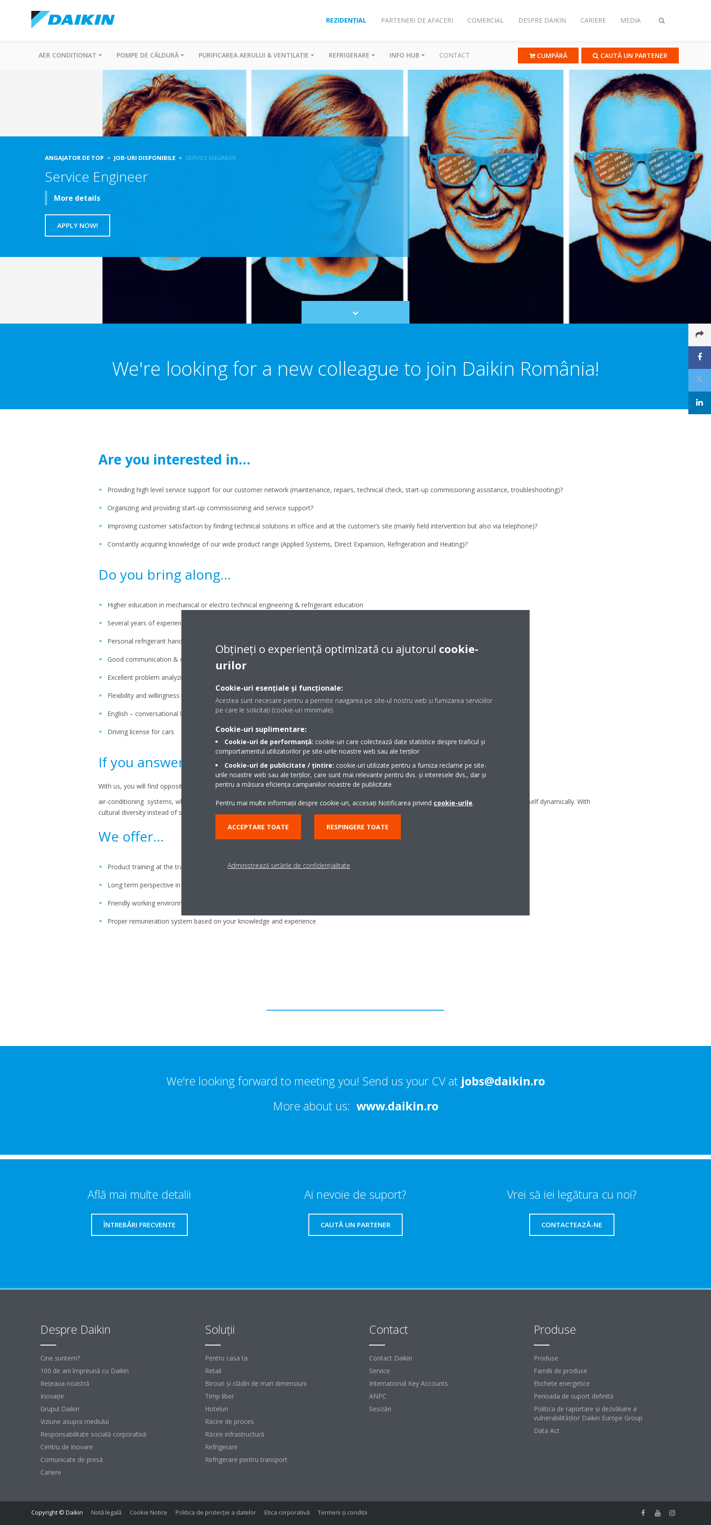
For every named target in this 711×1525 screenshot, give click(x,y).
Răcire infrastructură (234, 1434)
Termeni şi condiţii (342, 1512)
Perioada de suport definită (574, 1396)
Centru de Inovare (66, 1447)
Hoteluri (216, 1408)
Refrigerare (221, 1447)
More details (77, 198)
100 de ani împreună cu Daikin (84, 1370)
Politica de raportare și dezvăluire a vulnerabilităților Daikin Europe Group (588, 1413)
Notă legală (106, 1512)
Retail (213, 1370)
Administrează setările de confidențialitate (289, 865)
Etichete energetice (562, 1383)
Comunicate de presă (71, 1459)
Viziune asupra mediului (74, 1421)
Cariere (50, 1472)
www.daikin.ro (397, 1105)
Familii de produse (560, 1370)
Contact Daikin (390, 1358)
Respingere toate (357, 827)
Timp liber (219, 1396)
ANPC (377, 1396)
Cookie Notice (148, 1512)
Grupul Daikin (59, 1408)
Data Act (547, 1430)
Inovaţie (52, 1396)
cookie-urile (452, 803)
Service (379, 1370)
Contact (454, 55)
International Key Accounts (408, 1383)
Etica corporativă (287, 1512)
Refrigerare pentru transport (246, 1459)
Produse (546, 1358)
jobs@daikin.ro (503, 1081)
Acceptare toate (258, 827)
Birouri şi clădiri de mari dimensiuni (256, 1383)
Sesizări (380, 1408)
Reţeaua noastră (64, 1383)
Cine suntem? (60, 1358)
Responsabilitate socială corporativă (93, 1434)
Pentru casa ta (226, 1358)
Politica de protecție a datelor (215, 1512)
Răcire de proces (229, 1421)
